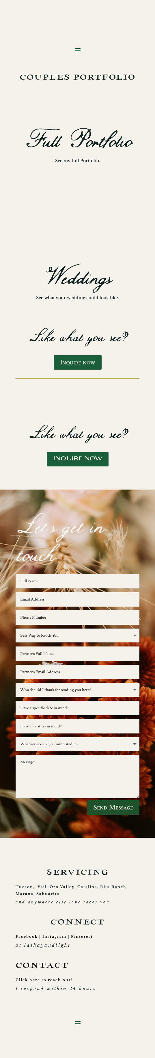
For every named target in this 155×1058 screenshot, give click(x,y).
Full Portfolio (77, 141)
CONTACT (42, 966)
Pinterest (82, 936)
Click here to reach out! (44, 980)
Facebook (27, 936)
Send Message (113, 807)
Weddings (77, 278)
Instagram (54, 936)
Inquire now (77, 362)
